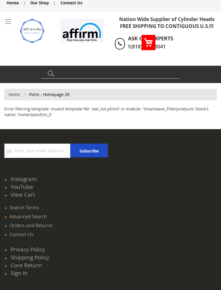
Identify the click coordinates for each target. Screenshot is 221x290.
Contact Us (71, 2)
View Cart (23, 194)
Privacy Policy (28, 249)
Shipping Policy (30, 257)
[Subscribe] (89, 150)
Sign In (19, 273)
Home (13, 2)
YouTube (22, 187)
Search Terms (24, 207)
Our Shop (39, 2)
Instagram (24, 179)
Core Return (26, 265)
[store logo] (23, 31)
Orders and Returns (31, 225)
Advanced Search (28, 216)
